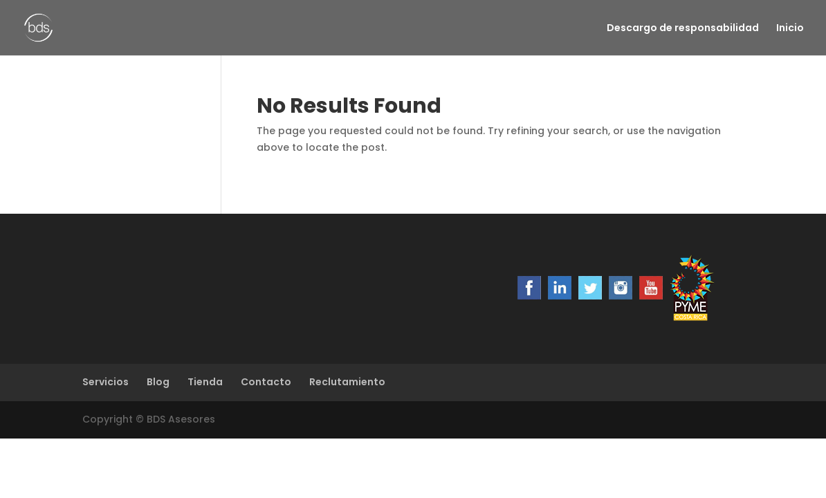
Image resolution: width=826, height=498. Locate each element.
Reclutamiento (347, 382)
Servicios (105, 382)
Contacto (266, 382)
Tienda (205, 382)
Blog (158, 382)
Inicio (790, 29)
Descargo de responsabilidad (683, 29)
